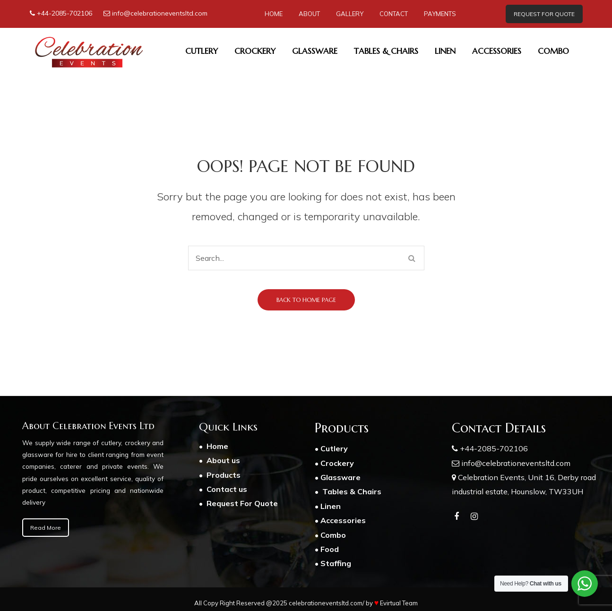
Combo (333, 535)
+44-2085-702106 (64, 13)
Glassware (340, 477)
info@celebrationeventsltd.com (159, 13)
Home (217, 446)
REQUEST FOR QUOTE (544, 13)
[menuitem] (274, 14)
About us (224, 460)
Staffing (335, 563)
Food (329, 549)
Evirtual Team (399, 603)
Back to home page (306, 299)
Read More (45, 527)
